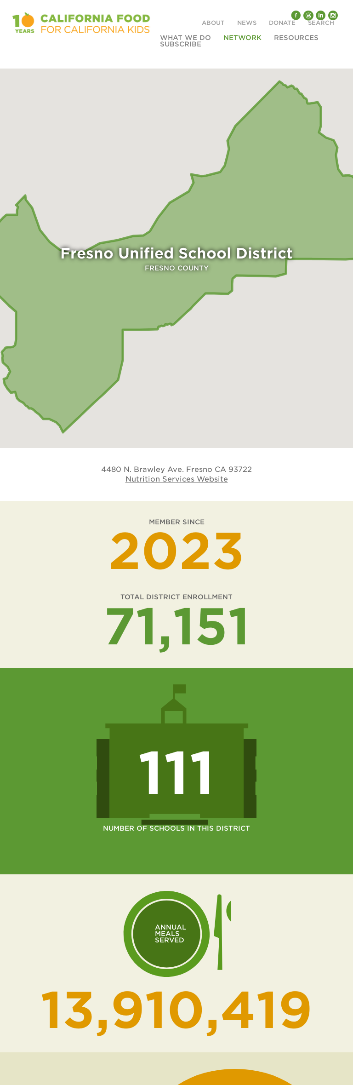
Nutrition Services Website (176, 479)
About (213, 23)
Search (321, 23)
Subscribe (180, 44)
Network (242, 37)
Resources (296, 37)
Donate (282, 23)
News (246, 23)
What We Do (185, 37)
